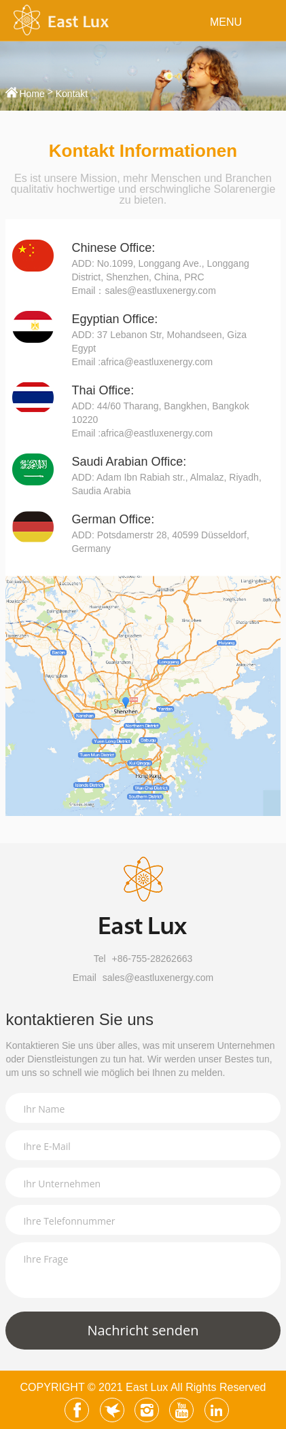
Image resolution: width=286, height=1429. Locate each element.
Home (31, 93)
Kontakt (72, 93)
